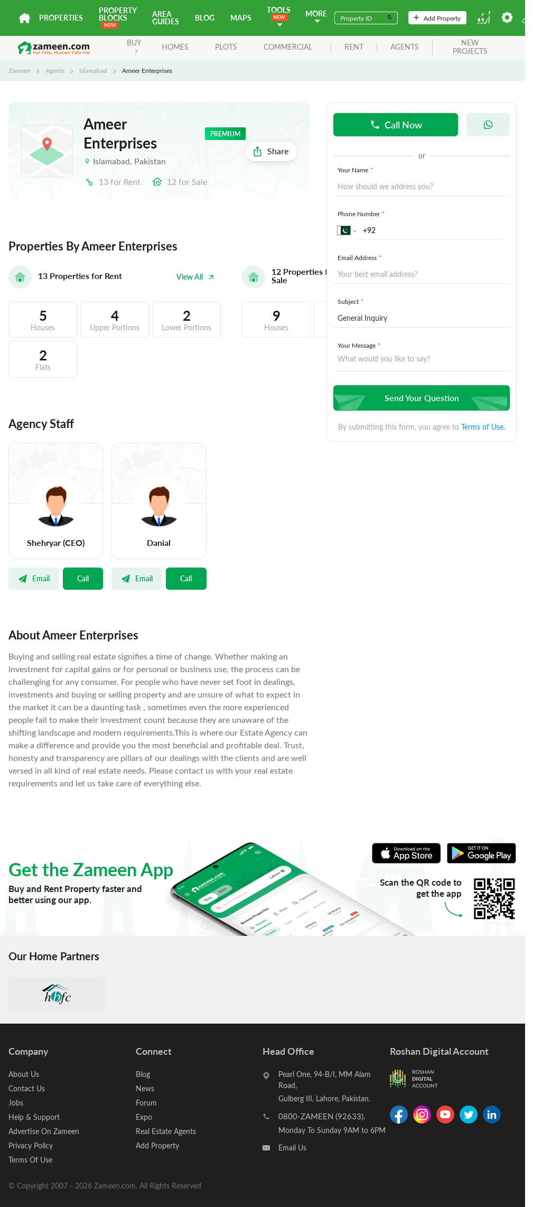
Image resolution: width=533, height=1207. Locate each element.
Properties (61, 18)
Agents (54, 70)
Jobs (15, 1103)
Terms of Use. (483, 427)
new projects (470, 48)
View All (195, 277)
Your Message (360, 345)
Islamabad (93, 70)
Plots (226, 47)
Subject (352, 301)
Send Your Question (420, 397)
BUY (134, 46)
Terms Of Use (30, 1160)
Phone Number (362, 213)
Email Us (292, 1148)
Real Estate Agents (166, 1131)
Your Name (356, 169)
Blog (204, 18)
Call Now (396, 124)
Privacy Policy (30, 1145)
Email (33, 578)
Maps (240, 18)
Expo (144, 1117)
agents (404, 47)
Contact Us (26, 1088)
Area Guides (165, 17)
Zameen (19, 70)
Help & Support (34, 1117)
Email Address (361, 257)
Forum (146, 1103)
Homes (175, 47)
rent (353, 47)
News (145, 1088)
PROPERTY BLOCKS (117, 17)
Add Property (437, 18)
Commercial (288, 47)
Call (83, 578)
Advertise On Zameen (43, 1131)
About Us (23, 1074)
